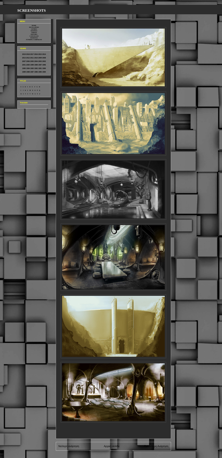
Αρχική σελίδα (111, 446)
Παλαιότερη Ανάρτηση (156, 446)
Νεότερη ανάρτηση (68, 446)
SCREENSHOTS (31, 10)
